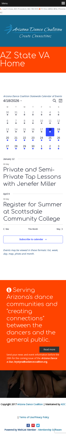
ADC (63, 404)
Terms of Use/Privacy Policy (34, 417)
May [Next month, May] (60, 229)
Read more (49, 349)
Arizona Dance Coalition (30, 404)
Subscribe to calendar (31, 239)
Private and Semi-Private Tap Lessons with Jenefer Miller (32, 176)
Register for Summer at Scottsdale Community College (32, 211)
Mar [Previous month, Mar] (6, 229)
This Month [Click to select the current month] (33, 229)
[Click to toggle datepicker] (12, 100)
